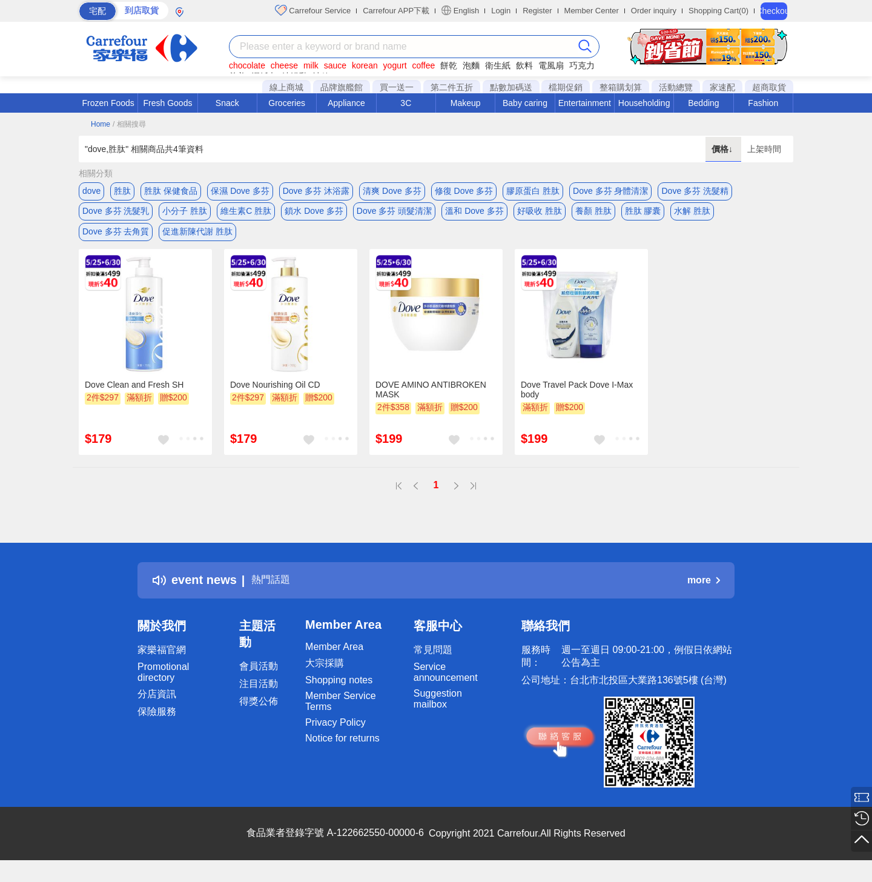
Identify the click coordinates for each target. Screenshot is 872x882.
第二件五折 (452, 87)
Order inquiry (653, 10)
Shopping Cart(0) (718, 10)
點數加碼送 (511, 87)
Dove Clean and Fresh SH (134, 397)
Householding (644, 103)
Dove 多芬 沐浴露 (316, 191)
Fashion (763, 103)
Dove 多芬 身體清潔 (610, 191)
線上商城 (286, 87)
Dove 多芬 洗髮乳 (115, 215)
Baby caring (525, 103)
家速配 (722, 87)
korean (365, 65)
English (460, 10)
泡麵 (471, 65)
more (703, 592)
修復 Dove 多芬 (464, 191)
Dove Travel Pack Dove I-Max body (577, 401)
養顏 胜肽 (593, 215)
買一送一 (397, 87)
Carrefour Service (313, 10)
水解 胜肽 (692, 215)
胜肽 (122, 191)
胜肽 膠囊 (643, 215)
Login (500, 10)
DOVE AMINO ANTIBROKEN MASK (430, 401)
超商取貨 (769, 87)
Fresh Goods (168, 103)
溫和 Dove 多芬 (474, 215)
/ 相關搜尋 (129, 124)
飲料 (524, 65)
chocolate (247, 65)
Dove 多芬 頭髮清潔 (394, 215)
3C (405, 103)
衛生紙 (497, 65)
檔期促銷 (566, 87)
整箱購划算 (621, 87)
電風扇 (551, 65)
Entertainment (584, 103)
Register (537, 10)
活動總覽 (676, 87)
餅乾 (448, 65)
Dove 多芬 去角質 (115, 239)
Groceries (286, 103)
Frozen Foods (108, 103)
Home (100, 124)
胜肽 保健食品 (170, 191)
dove (91, 191)
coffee (423, 65)
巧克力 (582, 65)
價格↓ (723, 149)
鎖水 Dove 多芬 (314, 215)
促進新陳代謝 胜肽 (197, 239)
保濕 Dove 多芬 (240, 191)
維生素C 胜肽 (245, 215)
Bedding (703, 103)
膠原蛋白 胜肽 (533, 191)
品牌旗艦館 (341, 87)
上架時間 (764, 149)
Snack (227, 103)
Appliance (346, 103)
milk (311, 65)
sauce (335, 65)
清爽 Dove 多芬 (392, 191)
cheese (284, 65)
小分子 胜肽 (184, 215)
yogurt (395, 65)
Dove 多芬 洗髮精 (694, 191)
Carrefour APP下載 (396, 10)
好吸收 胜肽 (539, 215)
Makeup (466, 103)
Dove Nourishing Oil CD (275, 397)
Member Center (591, 10)
